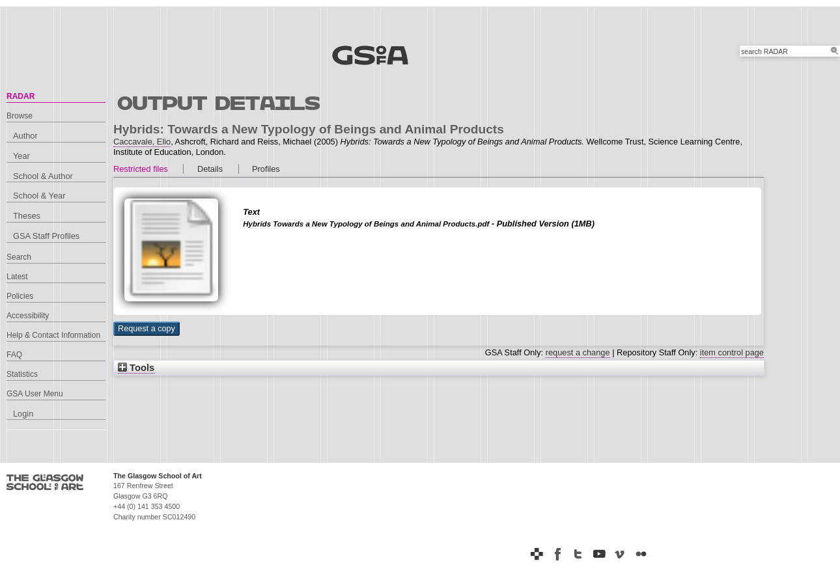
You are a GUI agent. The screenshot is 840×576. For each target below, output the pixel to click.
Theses (26, 216)
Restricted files (140, 169)
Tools (136, 368)
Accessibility (28, 315)
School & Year (39, 195)
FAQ (14, 354)
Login (23, 413)
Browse (20, 115)
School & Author (43, 176)
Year (21, 156)
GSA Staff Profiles (46, 236)
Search (19, 257)
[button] (146, 329)
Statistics (22, 374)
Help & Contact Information (53, 335)
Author (25, 136)
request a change (578, 352)
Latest (17, 276)
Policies (20, 296)
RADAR (21, 96)
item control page (732, 352)
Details (210, 169)
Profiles (266, 169)
